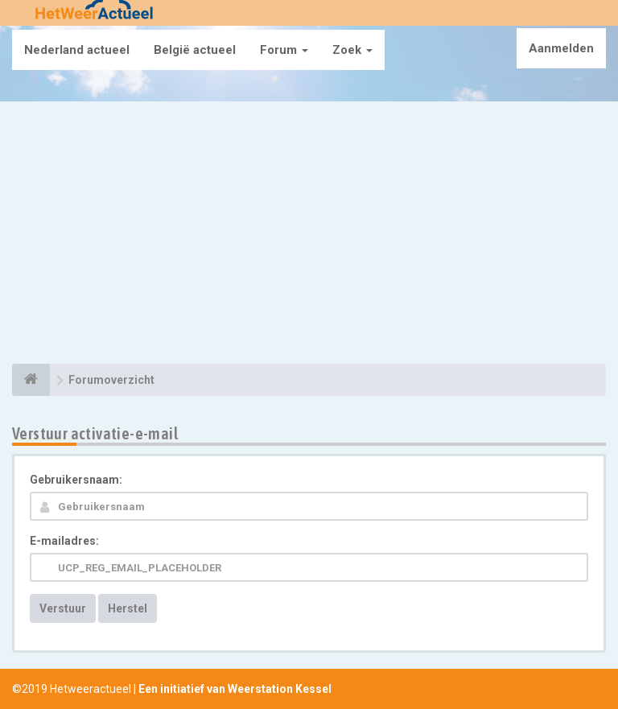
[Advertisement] (309, 235)
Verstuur (62, 608)
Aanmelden (561, 48)
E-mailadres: (64, 540)
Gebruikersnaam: (76, 479)
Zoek (352, 50)
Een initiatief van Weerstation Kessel (235, 688)
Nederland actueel (77, 50)
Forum (284, 50)
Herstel (127, 608)
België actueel (195, 50)
